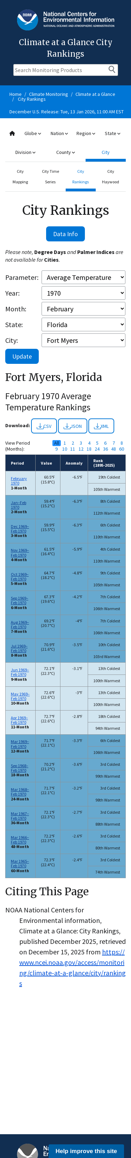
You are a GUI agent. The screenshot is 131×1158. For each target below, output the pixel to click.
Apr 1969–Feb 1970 (19, 720)
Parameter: (21, 277)
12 (81, 449)
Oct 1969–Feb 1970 (20, 576)
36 (105, 449)
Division (25, 152)
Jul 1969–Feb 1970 (19, 648)
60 (121, 449)
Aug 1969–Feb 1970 (20, 624)
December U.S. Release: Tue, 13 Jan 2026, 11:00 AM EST (66, 111)
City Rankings (32, 99)
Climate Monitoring (48, 94)
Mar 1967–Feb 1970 (20, 816)
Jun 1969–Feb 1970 (20, 672)
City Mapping (20, 176)
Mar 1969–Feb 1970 (20, 744)
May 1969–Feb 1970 (20, 696)
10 (64, 449)
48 (113, 449)
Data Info (65, 234)
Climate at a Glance (95, 94)
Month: (15, 308)
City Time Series (50, 176)
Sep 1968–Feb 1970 (19, 768)
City (106, 152)
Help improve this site (86, 1151)
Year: (12, 293)
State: (14, 324)
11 (72, 449)
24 (97, 449)
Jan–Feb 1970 (18, 505)
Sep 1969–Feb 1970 (19, 600)
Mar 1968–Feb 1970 (20, 792)
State (112, 133)
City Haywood (110, 176)
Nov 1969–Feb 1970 (20, 552)
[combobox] (65, 143)
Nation (59, 133)
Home (15, 94)
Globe (32, 133)
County (65, 152)
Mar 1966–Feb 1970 (20, 840)
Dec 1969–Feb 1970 (20, 529)
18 (89, 449)
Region (86, 133)
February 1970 (19, 481)
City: (11, 340)
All (56, 443)
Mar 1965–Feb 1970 (20, 863)
